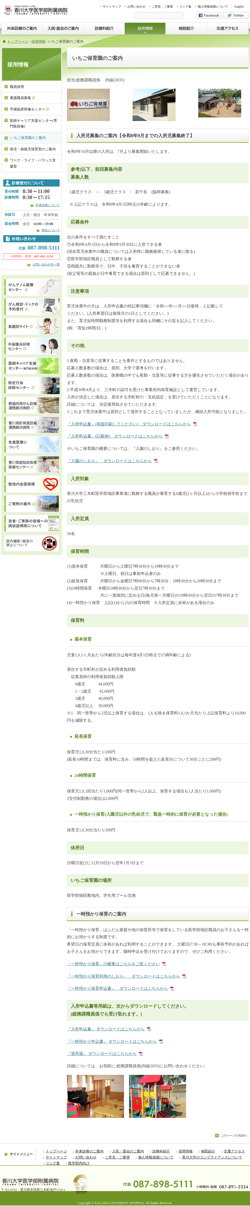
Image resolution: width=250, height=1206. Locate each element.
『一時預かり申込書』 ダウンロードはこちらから (115, 1041)
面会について (51, 230)
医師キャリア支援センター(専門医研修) (33, 124)
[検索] (159, 16)
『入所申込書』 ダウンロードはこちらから (109, 1029)
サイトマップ (112, 6)
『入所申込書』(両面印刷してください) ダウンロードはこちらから (132, 424)
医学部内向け (78, 1163)
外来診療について (48, 205)
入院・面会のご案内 (128, 1151)
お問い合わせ (136, 6)
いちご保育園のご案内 (28, 138)
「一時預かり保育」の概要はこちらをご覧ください (116, 964)
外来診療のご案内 (89, 1151)
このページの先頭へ (233, 1135)
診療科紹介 (161, 1151)
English (239, 6)
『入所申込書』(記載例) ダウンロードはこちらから (118, 436)
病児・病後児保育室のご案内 (33, 149)
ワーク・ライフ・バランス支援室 (33, 163)
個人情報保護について (213, 6)
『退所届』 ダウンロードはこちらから (105, 1053)
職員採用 (17, 87)
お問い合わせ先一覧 (46, 264)
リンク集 (185, 6)
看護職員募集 (22, 98)
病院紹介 (208, 1151)
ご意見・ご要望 (162, 6)
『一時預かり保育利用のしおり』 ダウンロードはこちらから (126, 976)
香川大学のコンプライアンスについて (212, 1157)
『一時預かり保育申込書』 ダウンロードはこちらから (120, 988)
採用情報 (38, 41)
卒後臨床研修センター (29, 109)
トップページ (17, 41)
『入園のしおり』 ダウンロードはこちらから (112, 461)
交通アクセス (234, 1151)
